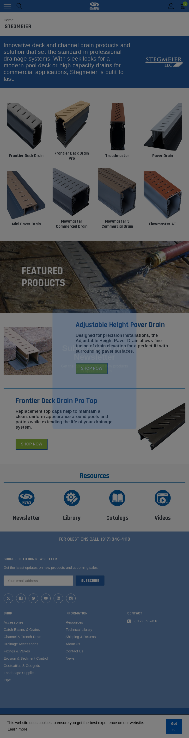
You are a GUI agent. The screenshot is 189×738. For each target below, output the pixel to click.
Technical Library (79, 629)
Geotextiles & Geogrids (22, 665)
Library (72, 518)
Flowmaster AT (162, 224)
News (70, 658)
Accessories (14, 622)
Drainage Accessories (21, 644)
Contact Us (74, 651)
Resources (74, 622)
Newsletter (26, 518)
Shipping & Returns (81, 637)
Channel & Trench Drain (22, 637)
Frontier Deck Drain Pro (72, 155)
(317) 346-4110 (115, 539)
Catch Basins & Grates (22, 629)
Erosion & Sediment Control (26, 658)
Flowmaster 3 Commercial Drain (117, 224)
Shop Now (91, 368)
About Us (73, 644)
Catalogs (117, 518)
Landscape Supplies (20, 673)
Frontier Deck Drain (26, 155)
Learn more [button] (17, 729)
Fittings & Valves (17, 651)
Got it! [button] (174, 726)
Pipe (7, 680)
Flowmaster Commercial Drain (71, 224)
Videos (163, 518)
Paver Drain (162, 155)
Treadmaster (117, 155)
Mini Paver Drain (26, 224)
